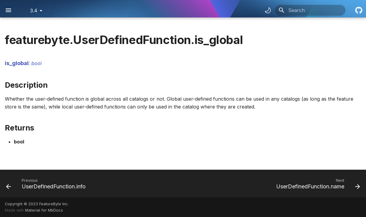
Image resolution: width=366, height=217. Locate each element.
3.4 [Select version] (33, 11)
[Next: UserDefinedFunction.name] (316, 183)
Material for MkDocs (44, 210)
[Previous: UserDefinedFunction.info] (47, 183)
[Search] (310, 10)
